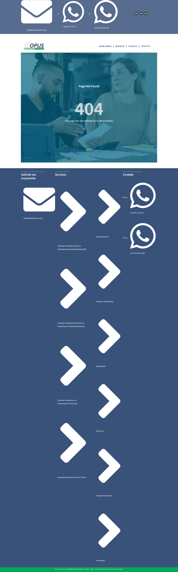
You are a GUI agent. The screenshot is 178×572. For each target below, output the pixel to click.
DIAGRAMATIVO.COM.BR (74, 569)
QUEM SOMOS (105, 46)
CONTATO (145, 46)
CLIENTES (132, 46)
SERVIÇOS (119, 46)
